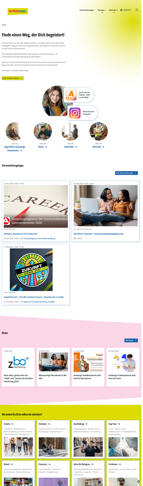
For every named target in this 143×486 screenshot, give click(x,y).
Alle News (131, 340)
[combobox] (126, 10)
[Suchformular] (137, 10)
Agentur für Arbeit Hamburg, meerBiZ (39, 302)
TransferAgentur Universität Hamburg (39, 238)
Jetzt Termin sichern (13, 78)
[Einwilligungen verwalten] (138, 481)
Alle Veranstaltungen (126, 173)
